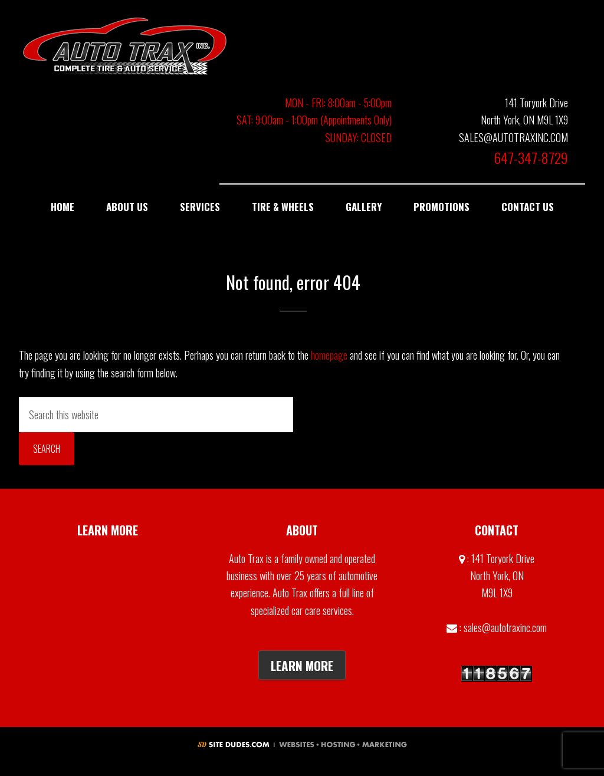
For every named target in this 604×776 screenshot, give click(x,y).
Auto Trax (125, 46)
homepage (329, 355)
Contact (108, 585)
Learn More (302, 665)
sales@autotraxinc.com (505, 627)
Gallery (108, 558)
